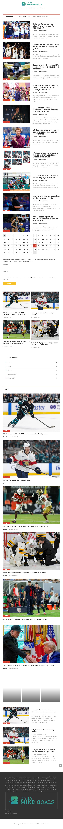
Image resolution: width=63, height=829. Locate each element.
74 (58, 249)
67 (31, 249)
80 (24, 253)
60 (5, 249)
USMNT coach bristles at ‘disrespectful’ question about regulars (25, 619)
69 (39, 249)
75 (5, 253)
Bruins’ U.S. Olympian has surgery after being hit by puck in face (44, 343)
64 (20, 249)
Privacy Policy (9, 812)
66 (27, 249)
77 (12, 253)
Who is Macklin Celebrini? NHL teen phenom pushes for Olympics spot (15, 313)
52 (31, 246)
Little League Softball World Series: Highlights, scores (45, 176)
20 (24, 239)
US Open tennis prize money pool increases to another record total (46, 132)
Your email (20, 273)
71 (46, 249)
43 (54, 242)
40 (43, 242)
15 (4, 239)
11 (46, 236)
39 (39, 242)
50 (24, 246)
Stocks (45, 8)
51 (27, 246)
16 (8, 239)
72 (50, 249)
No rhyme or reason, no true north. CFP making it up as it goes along (16, 342)
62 (12, 249)
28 (54, 239)
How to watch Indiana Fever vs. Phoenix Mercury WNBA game (46, 46)
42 (50, 242)
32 (12, 242)
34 (20, 242)
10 (42, 236)
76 (8, 253)
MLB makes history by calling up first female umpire (46, 197)
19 (19, 239)
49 (20, 246)
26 (47, 239)
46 (8, 246)
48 (16, 246)
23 (35, 239)
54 (39, 246)
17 (12, 239)
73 (54, 249)
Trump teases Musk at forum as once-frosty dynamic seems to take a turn (29, 665)
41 (46, 242)
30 (5, 242)
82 (31, 253)
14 (58, 236)
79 (20, 253)
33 (16, 242)
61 (8, 249)
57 (50, 246)
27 (50, 239)
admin (35, 30)
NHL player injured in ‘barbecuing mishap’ (42, 313)
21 (27, 239)
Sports (26, 8)
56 (47, 246)
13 (54, 236)
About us (8, 810)
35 (24, 242)
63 (16, 249)
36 (27, 242)
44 (58, 242)
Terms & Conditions (11, 813)
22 (31, 239)
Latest (7, 389)
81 (27, 253)
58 (54, 246)
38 (35, 242)
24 (39, 239)
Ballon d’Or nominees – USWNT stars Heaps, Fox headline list (44, 26)
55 (43, 246)
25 (43, 239)
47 (12, 246)
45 (5, 246)
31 (8, 242)
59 (58, 246)
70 (43, 249)
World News (36, 8)
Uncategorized (37, 16)
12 (50, 236)
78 (16, 253)
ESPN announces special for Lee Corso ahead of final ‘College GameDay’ (46, 87)
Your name (20, 266)
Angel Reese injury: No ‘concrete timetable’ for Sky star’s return (45, 219)
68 (35, 249)
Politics (18, 8)
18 (16, 239)
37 (31, 242)
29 (58, 239)
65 (24, 249)
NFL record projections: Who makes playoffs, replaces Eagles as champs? (45, 155)
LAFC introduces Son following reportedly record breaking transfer (45, 110)
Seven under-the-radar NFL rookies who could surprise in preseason (46, 67)
